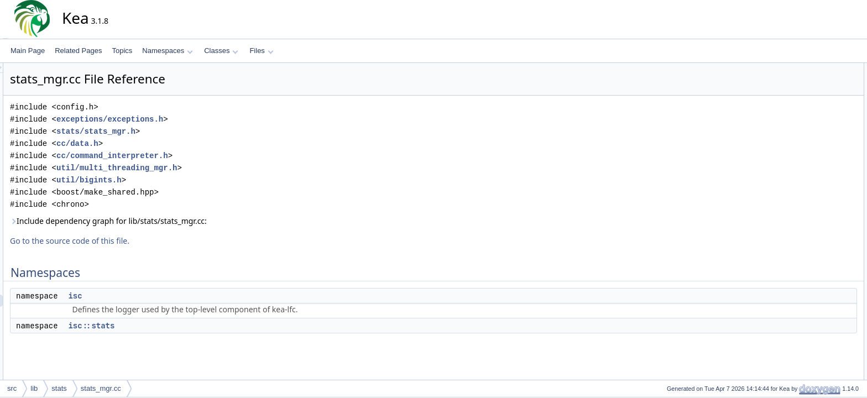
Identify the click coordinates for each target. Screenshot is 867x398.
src (12, 388)
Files (261, 50)
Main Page (28, 50)
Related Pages (78, 50)
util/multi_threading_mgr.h (216, 168)
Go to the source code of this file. (169, 240)
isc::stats (191, 326)
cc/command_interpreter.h (212, 155)
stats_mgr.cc (101, 388)
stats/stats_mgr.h (195, 131)
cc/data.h (177, 143)
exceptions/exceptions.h (209, 119)
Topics (122, 50)
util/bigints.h (188, 180)
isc (174, 296)
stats (58, 388)
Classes (221, 50)
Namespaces (167, 50)
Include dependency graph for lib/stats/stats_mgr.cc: (207, 221)
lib (34, 388)
